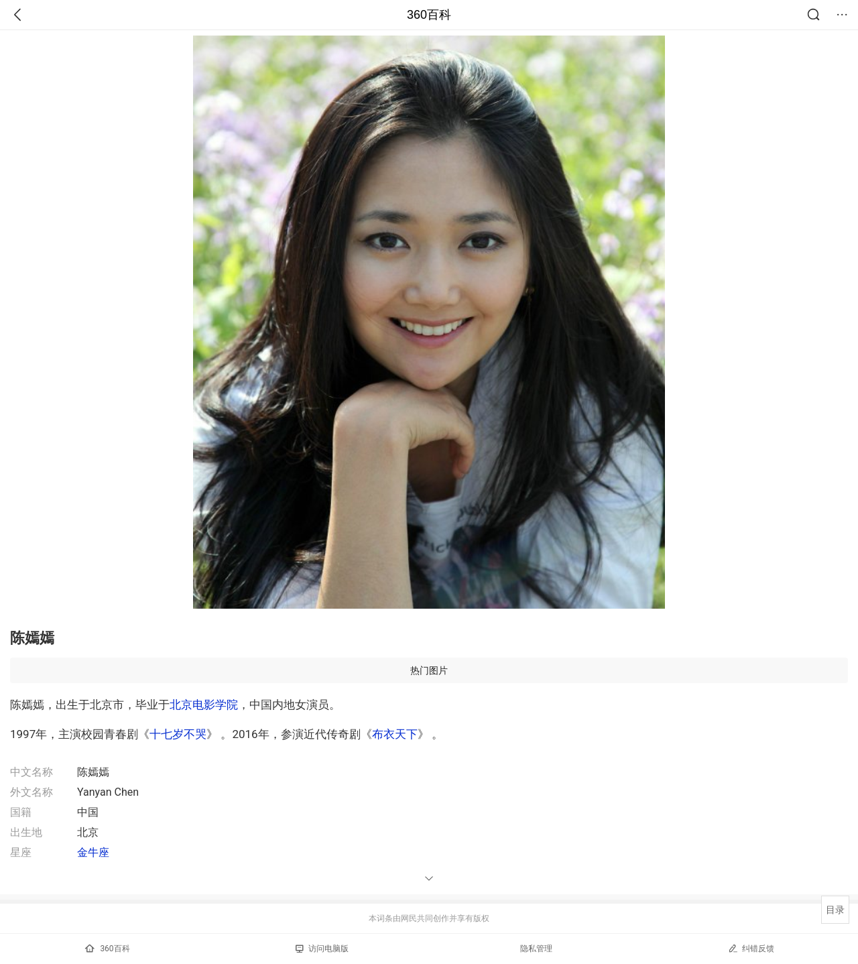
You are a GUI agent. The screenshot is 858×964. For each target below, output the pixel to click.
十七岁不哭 (177, 734)
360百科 (429, 14)
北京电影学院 (204, 704)
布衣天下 (395, 734)
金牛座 (93, 852)
